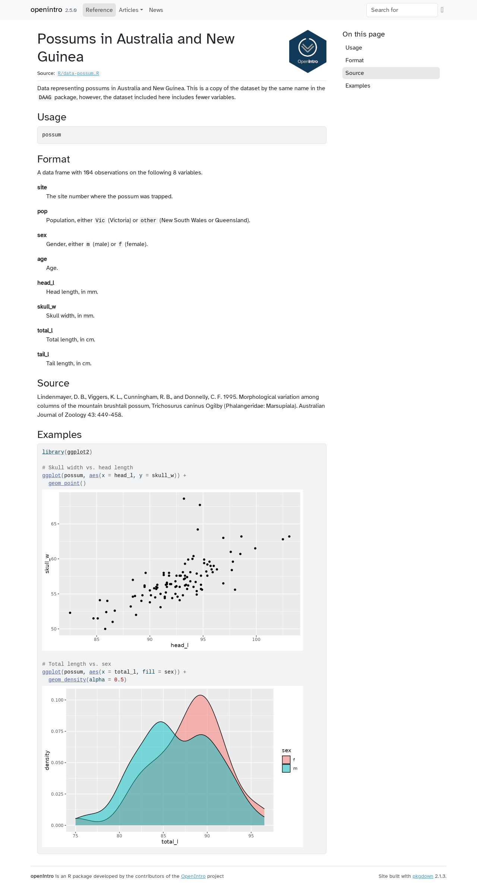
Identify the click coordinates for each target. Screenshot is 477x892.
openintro (46, 9)
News (156, 10)
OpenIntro (193, 876)
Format (354, 60)
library (53, 452)
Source (354, 73)
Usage (353, 47)
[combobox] (402, 10)
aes (93, 476)
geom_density (67, 680)
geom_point (64, 483)
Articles (129, 10)
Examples (357, 85)
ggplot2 (78, 452)
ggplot (51, 476)
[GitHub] (442, 9)
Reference (99, 10)
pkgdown (423, 876)
